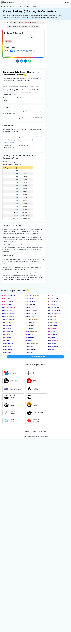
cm (34, 52)
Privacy (34, 431)
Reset (8, 41)
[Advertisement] (59, 43)
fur (31, 37)
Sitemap (27, 431)
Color (67, 2)
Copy (8, 55)
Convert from (7, 22)
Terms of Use (42, 431)
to (8, 295)
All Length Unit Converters (35, 357)
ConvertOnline (7, 2)
